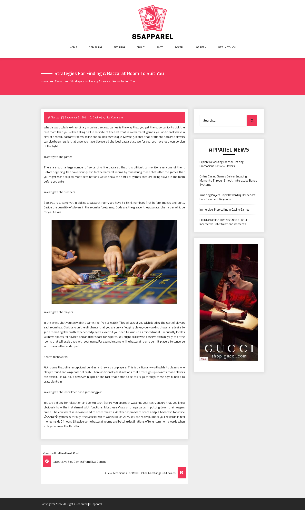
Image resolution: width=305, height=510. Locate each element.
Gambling (95, 47)
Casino (97, 117)
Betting (119, 47)
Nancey (55, 117)
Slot (159, 47)
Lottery (200, 47)
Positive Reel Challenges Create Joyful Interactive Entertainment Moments (223, 221)
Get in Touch (227, 47)
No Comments (115, 117)
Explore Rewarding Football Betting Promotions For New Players (221, 164)
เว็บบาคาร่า (51, 417)
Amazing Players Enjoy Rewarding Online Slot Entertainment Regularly (228, 197)
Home (73, 47)
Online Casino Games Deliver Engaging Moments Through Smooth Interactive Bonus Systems (228, 180)
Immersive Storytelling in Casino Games (225, 209)
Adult (141, 47)
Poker (179, 47)
